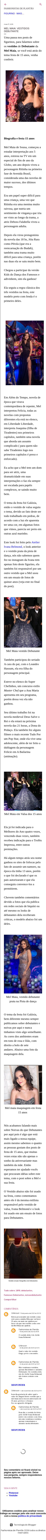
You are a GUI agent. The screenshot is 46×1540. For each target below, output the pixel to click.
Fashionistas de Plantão (19, 8)
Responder (18, 1385)
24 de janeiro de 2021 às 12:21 (29, 1364)
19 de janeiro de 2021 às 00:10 (30, 1313)
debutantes (26, 1290)
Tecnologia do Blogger (23, 1524)
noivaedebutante (33, 1295)
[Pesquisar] (40, 3)
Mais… (20, 13)
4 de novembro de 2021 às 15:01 (30, 1409)
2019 (18, 1290)
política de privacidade (30, 1516)
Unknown (15, 1313)
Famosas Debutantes (14, 1295)
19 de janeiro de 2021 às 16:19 (29, 1331)
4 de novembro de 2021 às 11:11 (30, 1391)
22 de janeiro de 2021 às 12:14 (29, 1348)
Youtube (13, 1495)
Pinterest (13, 1493)
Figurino (9, 13)
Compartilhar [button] (10, 1299)
